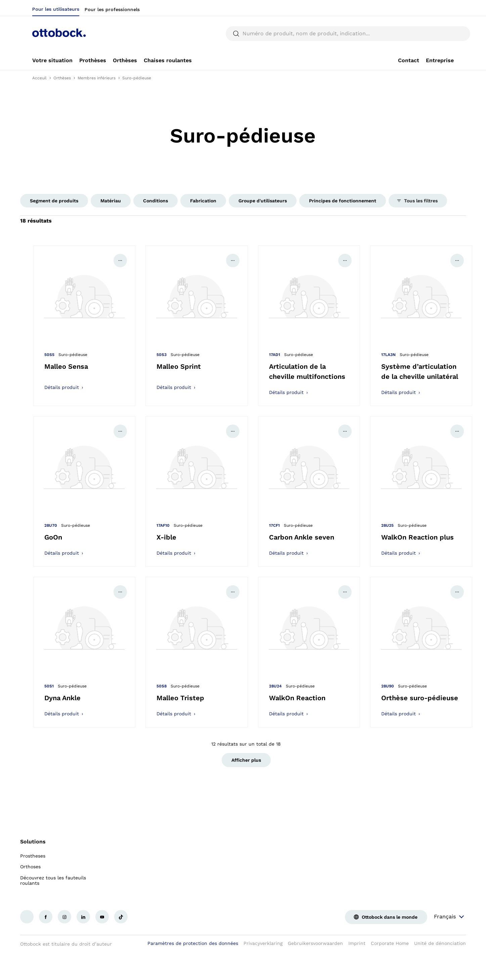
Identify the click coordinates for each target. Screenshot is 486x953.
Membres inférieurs (97, 78)
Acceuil (39, 78)
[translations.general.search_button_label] (442, 33)
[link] (52, 60)
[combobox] (433, 8)
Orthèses (62, 78)
